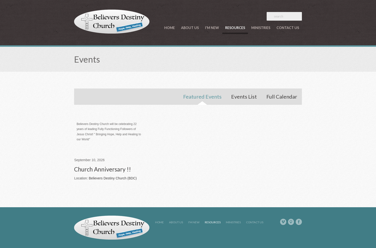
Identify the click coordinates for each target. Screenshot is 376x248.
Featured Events (202, 96)
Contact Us (287, 28)
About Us (190, 28)
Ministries (260, 28)
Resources (235, 28)
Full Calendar (281, 96)
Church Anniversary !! (102, 169)
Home (169, 28)
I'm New (212, 28)
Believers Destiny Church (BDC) (113, 178)
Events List (244, 96)
